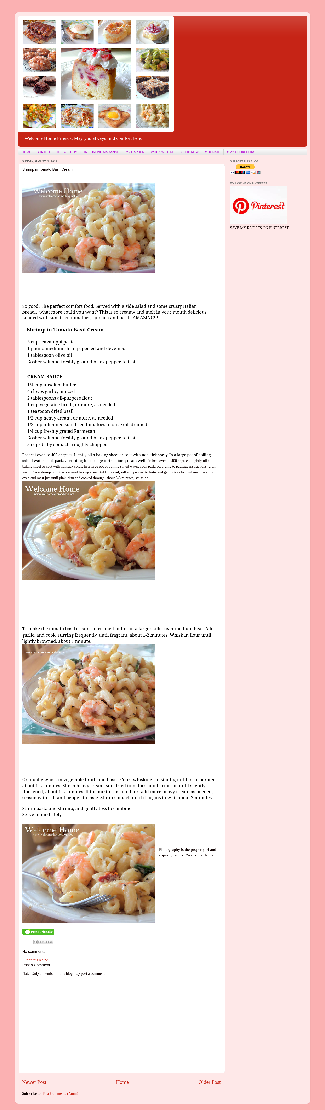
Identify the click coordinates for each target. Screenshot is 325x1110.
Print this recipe (36, 960)
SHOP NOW (190, 152)
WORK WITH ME (163, 152)
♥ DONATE (212, 152)
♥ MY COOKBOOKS (241, 152)
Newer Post (34, 1082)
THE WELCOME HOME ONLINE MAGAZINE (87, 152)
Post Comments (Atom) (60, 1094)
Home (122, 1082)
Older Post (209, 1082)
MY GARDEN (135, 152)
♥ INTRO (44, 152)
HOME (26, 152)
